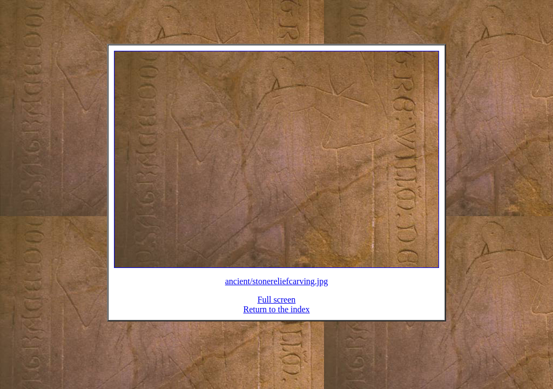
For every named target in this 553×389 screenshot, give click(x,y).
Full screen (277, 306)
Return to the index (276, 315)
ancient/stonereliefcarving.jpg (276, 287)
